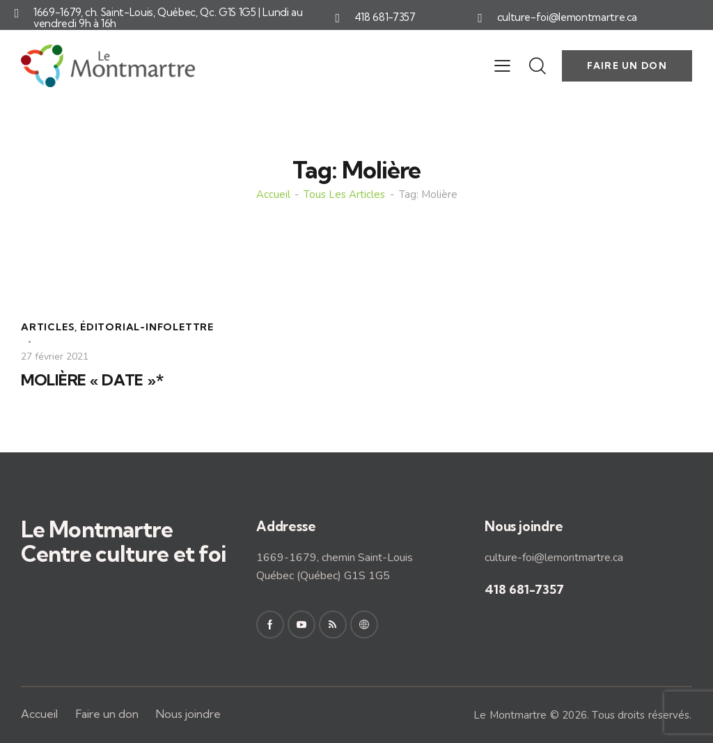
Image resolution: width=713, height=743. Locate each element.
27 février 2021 (54, 356)
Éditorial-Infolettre (147, 327)
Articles (48, 327)
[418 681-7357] (337, 18)
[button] (502, 65)
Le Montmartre (510, 715)
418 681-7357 (385, 17)
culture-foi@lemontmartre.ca (567, 17)
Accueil (273, 194)
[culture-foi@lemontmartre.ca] (480, 18)
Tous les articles (344, 194)
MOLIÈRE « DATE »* (92, 380)
